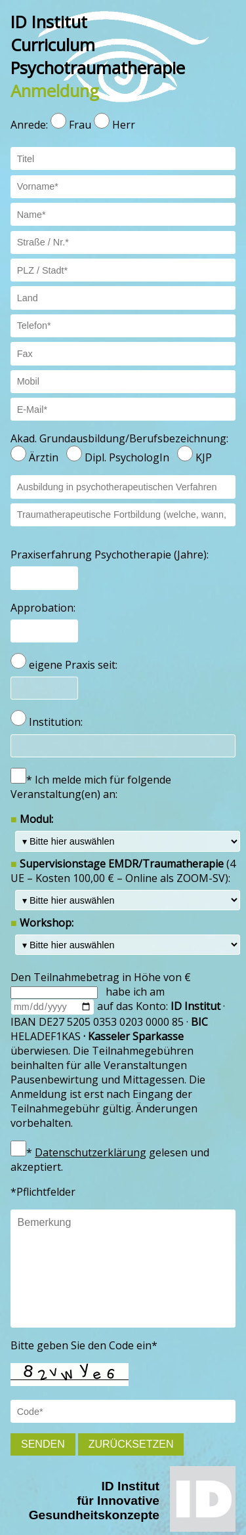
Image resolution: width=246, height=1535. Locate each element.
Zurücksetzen (131, 1444)
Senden (43, 1444)
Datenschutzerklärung (90, 1152)
